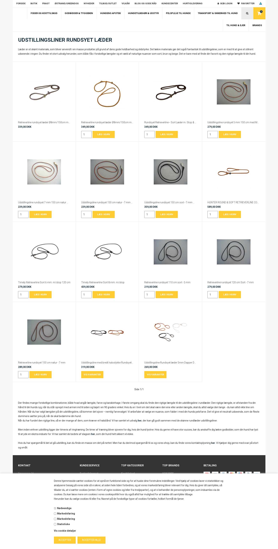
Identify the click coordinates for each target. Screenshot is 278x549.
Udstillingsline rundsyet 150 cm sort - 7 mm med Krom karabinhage (170, 202)
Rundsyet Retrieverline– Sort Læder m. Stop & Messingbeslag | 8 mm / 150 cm (170, 122)
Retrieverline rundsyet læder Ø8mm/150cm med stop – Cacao (44, 122)
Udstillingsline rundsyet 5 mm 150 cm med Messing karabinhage (233, 122)
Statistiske (63, 524)
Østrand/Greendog (67, 3)
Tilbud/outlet (108, 3)
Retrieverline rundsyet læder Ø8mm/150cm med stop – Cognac (107, 122)
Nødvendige (64, 508)
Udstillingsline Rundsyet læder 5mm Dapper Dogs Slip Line (170, 362)
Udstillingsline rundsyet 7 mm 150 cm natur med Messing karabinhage (44, 202)
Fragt (46, 3)
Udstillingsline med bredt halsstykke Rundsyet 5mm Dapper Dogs (107, 362)
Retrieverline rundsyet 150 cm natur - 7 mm (41, 362)
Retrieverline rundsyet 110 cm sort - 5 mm (167, 282)
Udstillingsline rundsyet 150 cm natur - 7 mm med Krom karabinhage (107, 202)
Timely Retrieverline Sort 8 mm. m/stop (102, 282)
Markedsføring (66, 513)
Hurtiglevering (192, 3)
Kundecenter (170, 3)
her (140, 420)
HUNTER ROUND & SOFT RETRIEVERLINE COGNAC (233, 202)
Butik (33, 3)
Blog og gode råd (146, 3)
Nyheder (89, 3)
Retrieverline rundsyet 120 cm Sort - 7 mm (230, 282)
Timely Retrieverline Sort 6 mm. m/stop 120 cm (44, 282)
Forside (21, 3)
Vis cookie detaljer (65, 530)
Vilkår (126, 3)
